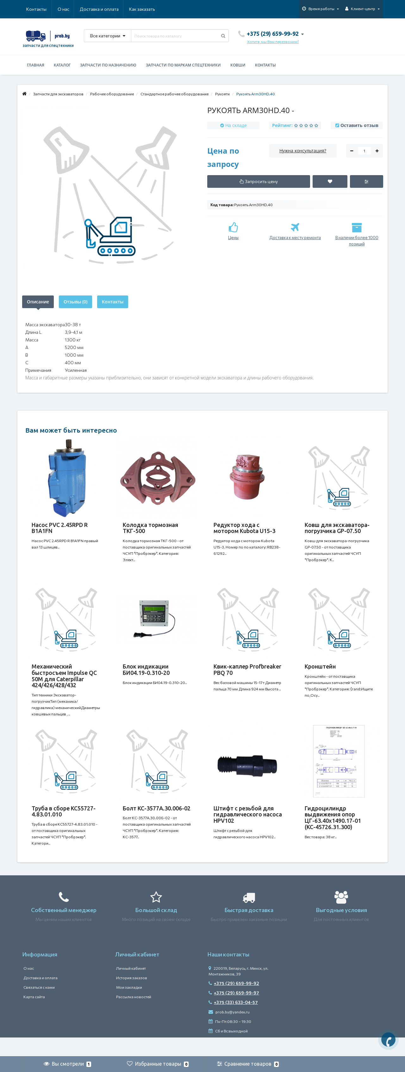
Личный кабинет (131, 987)
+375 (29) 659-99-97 (234, 1011)
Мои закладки (129, 1006)
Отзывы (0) (75, 302)
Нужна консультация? (302, 151)
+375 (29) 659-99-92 (234, 1002)
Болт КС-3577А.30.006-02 (156, 821)
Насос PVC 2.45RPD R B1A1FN (60, 528)
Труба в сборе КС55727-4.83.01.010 (64, 824)
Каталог (62, 65)
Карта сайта (34, 1015)
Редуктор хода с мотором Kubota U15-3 (244, 528)
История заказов (131, 996)
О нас (32, 9)
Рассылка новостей (133, 1015)
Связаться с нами (39, 1006)
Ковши (238, 65)
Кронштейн (320, 672)
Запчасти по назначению (108, 65)
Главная (35, 65)
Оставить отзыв (359, 125)
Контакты (146, 9)
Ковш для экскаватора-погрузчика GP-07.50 (337, 528)
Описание (38, 302)
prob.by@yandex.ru (229, 1031)
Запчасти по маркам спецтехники (183, 65)
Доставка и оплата (68, 9)
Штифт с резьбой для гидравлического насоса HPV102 (248, 827)
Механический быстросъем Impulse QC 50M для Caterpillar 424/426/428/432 (64, 682)
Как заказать (112, 9)
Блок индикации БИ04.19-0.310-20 (146, 675)
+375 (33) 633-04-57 (233, 1021)
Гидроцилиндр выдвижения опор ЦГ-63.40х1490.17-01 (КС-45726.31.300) (333, 830)
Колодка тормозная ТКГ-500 (150, 528)
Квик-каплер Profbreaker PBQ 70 (247, 675)
